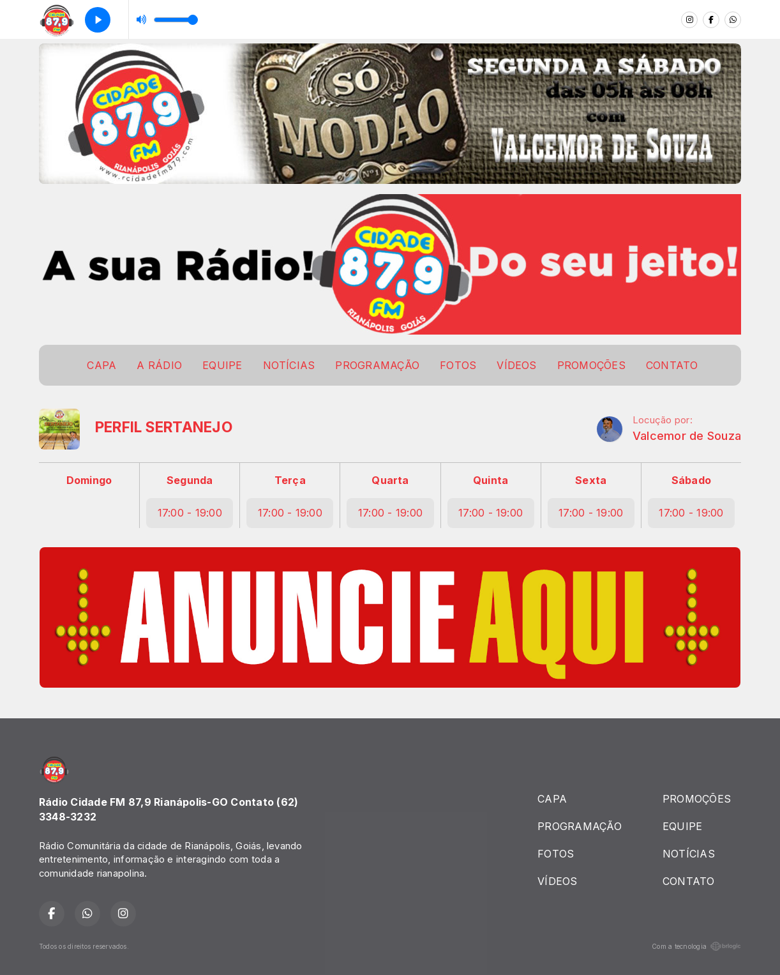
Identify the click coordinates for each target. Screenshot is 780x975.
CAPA (101, 365)
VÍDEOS (516, 365)
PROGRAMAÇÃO (377, 365)
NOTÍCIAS (289, 365)
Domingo (89, 480)
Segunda (190, 480)
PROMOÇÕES (591, 365)
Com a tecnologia (696, 946)
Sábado (691, 480)
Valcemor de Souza (687, 435)
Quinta (490, 480)
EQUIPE (222, 365)
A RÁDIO (159, 365)
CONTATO (672, 365)
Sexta (590, 480)
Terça (290, 480)
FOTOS (458, 365)
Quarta (390, 480)
